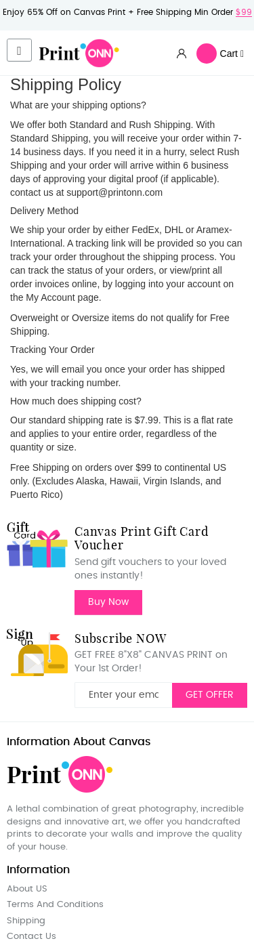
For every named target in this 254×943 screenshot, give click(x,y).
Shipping (26, 921)
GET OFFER (210, 695)
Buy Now (108, 602)
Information (38, 869)
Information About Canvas (79, 741)
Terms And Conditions (55, 904)
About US (27, 889)
